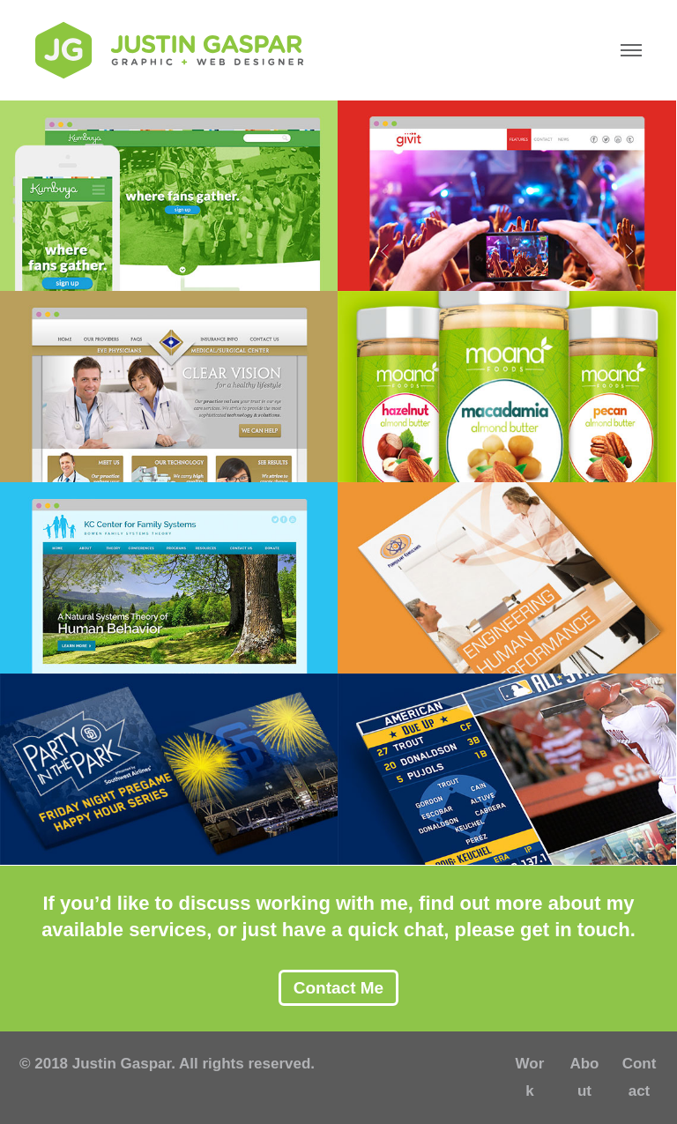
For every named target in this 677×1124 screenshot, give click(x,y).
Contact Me (338, 988)
